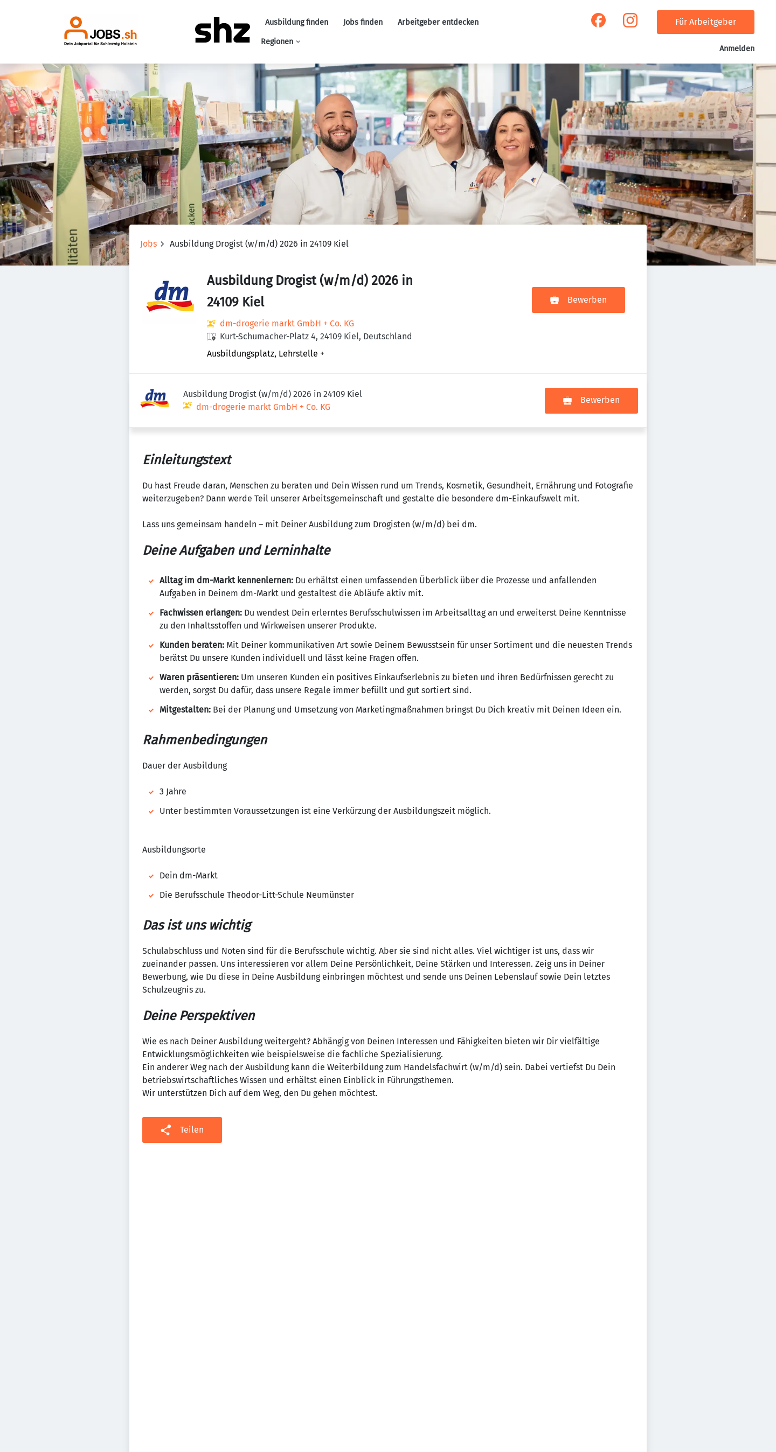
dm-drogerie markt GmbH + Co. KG (287, 323)
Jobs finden (363, 22)
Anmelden (736, 48)
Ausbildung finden (296, 22)
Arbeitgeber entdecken (438, 22)
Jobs (148, 244)
